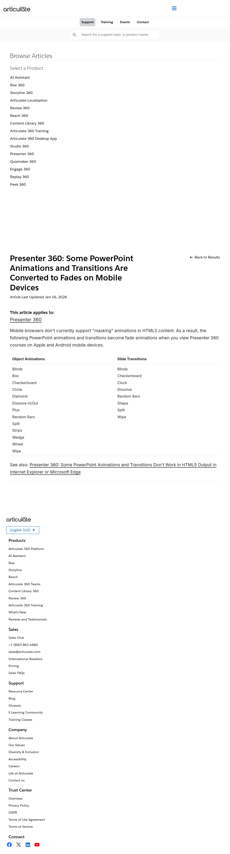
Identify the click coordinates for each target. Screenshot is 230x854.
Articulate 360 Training (29, 131)
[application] (217, 841)
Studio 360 (19, 146)
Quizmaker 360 (23, 161)
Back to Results (205, 257)
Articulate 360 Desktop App (33, 138)
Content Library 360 (27, 123)
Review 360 (19, 108)
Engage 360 (20, 169)
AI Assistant (20, 77)
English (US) (24, 531)
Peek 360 (18, 184)
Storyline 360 (21, 92)
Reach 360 (19, 115)
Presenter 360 (22, 153)
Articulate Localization (28, 100)
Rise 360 (17, 85)
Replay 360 (19, 176)
